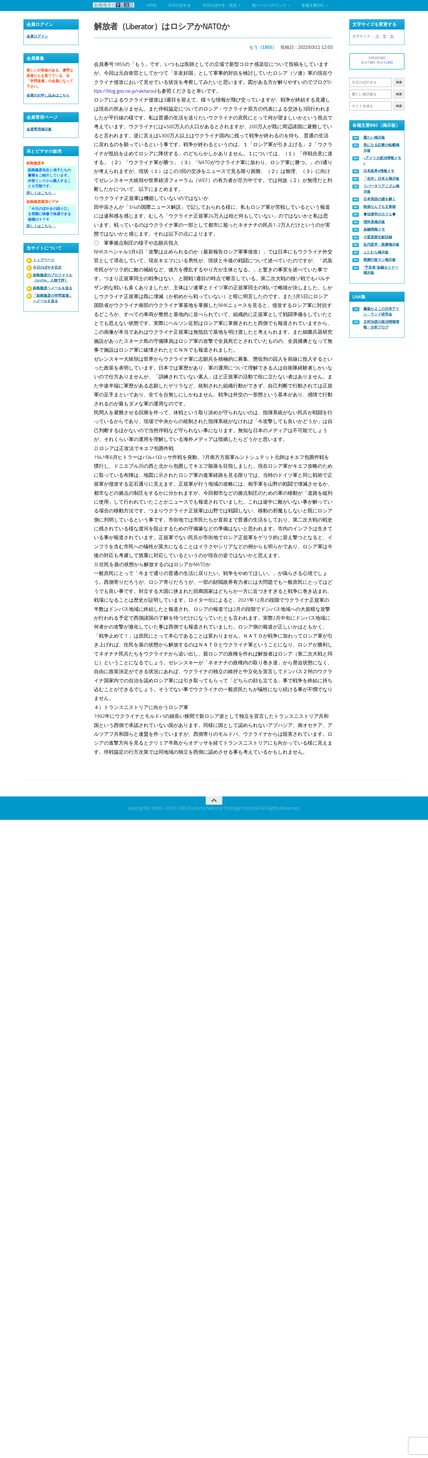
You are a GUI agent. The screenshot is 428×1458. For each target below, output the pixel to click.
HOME (151, 5)
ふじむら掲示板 (376, 252)
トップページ (43, 260)
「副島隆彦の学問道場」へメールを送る (52, 298)
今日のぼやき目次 (47, 267)
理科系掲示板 (374, 222)
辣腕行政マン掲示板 (379, 260)
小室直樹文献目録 (377, 237)
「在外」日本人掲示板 (381, 178)
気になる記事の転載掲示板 (381, 148)
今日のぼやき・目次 (219, 5)
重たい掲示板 (374, 137)
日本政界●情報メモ (378, 171)
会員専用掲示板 (39, 129)
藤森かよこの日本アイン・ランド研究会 (381, 311)
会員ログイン (37, 36)
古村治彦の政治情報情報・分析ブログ (381, 324)
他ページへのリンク (269, 5)
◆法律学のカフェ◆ (379, 214)
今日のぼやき (179, 5)
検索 (399, 82)
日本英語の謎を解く (379, 199)
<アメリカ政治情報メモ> (382, 160)
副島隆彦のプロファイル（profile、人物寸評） (52, 278)
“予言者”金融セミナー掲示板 (380, 270)
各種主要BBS (313, 5)
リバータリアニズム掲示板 (381, 189)
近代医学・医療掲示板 (381, 244)
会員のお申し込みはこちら (48, 95)
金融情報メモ (374, 229)
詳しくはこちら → (41, 193)
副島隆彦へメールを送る (52, 288)
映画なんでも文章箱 (379, 207)
